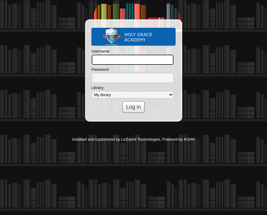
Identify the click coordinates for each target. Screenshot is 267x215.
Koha (133, 36)
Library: (97, 87)
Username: (101, 51)
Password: (100, 69)
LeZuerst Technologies (140, 139)
